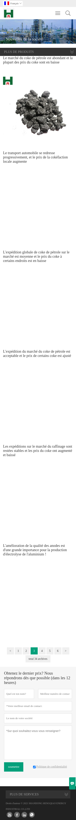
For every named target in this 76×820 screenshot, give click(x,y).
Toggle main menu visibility (58, 11)
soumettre (13, 766)
